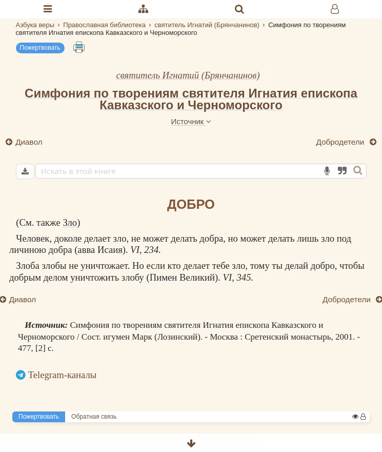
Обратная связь (93, 416)
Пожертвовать (40, 47)
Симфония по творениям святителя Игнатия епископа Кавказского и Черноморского (191, 99)
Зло (70, 222)
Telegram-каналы (62, 374)
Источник (191, 121)
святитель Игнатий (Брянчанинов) (187, 75)
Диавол (29, 141)
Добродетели (341, 141)
